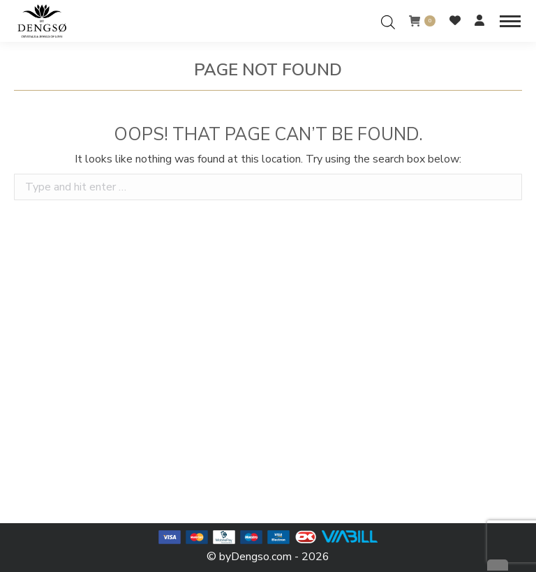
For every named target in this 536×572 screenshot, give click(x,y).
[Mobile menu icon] (510, 21)
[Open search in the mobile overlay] (388, 21)
